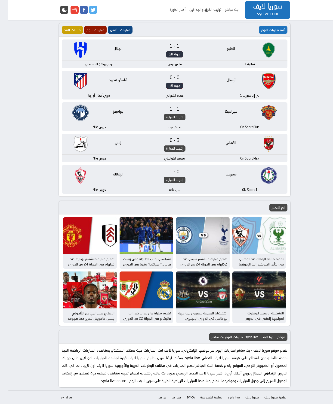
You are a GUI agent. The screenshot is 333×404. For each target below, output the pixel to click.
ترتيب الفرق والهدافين (197, 9)
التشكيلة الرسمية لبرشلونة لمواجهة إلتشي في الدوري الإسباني (256, 318)
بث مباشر (223, 9)
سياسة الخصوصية (203, 397)
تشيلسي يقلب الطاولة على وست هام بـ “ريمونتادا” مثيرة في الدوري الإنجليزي (139, 264)
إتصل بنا (168, 397)
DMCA (183, 397)
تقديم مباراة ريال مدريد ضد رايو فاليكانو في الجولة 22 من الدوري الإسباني (139, 318)
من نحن (153, 397)
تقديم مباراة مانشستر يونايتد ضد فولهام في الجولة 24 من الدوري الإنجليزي (83, 264)
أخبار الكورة (169, 9)
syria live (226, 397)
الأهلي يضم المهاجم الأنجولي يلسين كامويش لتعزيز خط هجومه (83, 316)
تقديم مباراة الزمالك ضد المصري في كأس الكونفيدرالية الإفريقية (253, 261)
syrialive (58, 397)
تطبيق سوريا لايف (267, 397)
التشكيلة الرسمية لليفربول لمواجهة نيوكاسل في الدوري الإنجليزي (194, 316)
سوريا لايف (244, 397)
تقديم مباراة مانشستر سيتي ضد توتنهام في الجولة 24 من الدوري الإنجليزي (195, 264)
